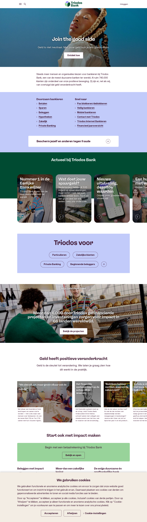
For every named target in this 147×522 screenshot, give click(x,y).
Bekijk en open (73, 455)
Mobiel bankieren (86, 112)
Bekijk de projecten (73, 331)
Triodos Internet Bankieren (91, 121)
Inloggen (124, 4)
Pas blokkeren (85, 103)
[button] (144, 200)
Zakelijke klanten (85, 255)
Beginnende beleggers (82, 264)
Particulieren (59, 255)
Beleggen (44, 112)
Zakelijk (43, 121)
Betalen (43, 103)
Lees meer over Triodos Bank (110, 476)
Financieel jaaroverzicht (90, 125)
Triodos (23, 496)
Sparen (43, 108)
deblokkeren (100, 103)
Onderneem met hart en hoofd (72, 476)
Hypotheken (45, 116)
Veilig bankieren (86, 108)
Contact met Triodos (88, 116)
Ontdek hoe (73, 55)
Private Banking (47, 125)
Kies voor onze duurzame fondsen (31, 474)
